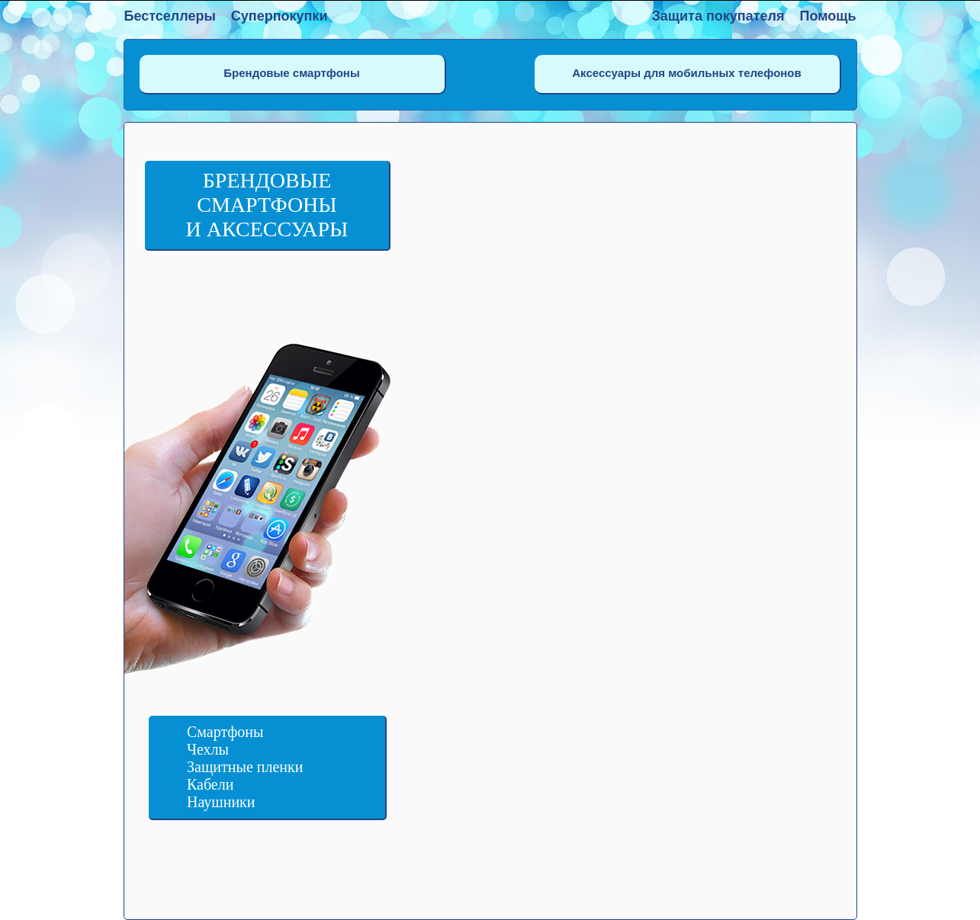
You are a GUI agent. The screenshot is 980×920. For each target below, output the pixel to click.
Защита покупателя (718, 16)
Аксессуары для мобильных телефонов (686, 72)
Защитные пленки (245, 766)
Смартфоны (225, 731)
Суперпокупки (279, 16)
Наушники (221, 801)
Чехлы (208, 749)
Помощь (827, 16)
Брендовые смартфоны (291, 72)
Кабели (210, 784)
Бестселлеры (170, 16)
